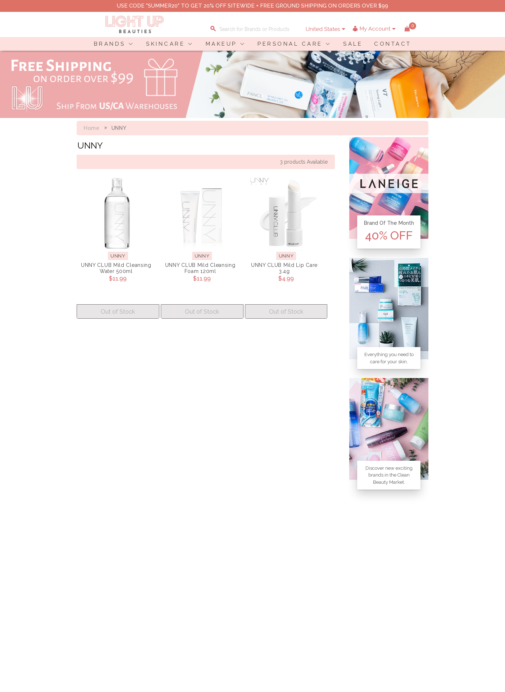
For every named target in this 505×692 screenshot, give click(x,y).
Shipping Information (213, 598)
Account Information (212, 613)
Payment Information (97, 590)
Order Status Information (217, 605)
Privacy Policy (151, 590)
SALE (353, 44)
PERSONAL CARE (290, 44)
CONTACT (392, 44)
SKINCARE (165, 44)
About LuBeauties (155, 583)
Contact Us (85, 598)
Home (92, 128)
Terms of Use (150, 598)
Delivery (81, 583)
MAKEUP (221, 44)
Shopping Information (214, 583)
